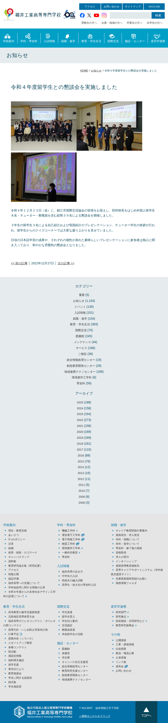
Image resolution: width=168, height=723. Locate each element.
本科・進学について (127, 543)
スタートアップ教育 (20, 642)
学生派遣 (67, 612)
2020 (80, 431)
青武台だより (16, 669)
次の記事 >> (66, 263)
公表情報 (121, 657)
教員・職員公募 (125, 653)
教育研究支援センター (75, 670)
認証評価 (13, 578)
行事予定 (13, 634)
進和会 (120, 666)
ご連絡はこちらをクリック (94, 716)
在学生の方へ (155, 22)
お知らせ (78, 300)
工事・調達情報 (125, 644)
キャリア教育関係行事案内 (131, 530)
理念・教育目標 (17, 530)
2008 (82, 502)
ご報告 (82, 354)
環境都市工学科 (82, 377)
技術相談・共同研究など (130, 621)
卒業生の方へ (134, 22)
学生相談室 (14, 686)
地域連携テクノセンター (80, 371)
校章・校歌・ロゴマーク (22, 552)
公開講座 (122, 640)
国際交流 (113, 38)
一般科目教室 (70, 552)
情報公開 (13, 574)
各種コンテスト (17, 647)
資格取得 (121, 552)
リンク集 (121, 662)
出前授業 (121, 648)
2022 (80, 420)
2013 (81, 473)
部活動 (12, 651)
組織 (11, 548)
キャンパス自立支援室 (75, 662)
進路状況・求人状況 (127, 535)
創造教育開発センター (81, 365)
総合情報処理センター (81, 360)
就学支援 (13, 664)
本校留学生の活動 (72, 634)
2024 (80, 408)
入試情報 (49, 38)
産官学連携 (158, 38)
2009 (82, 496)
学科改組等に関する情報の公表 (26, 587)
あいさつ (13, 535)
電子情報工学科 (71, 539)
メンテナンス (82, 342)
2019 (80, 437)
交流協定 (67, 625)
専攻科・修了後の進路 (129, 548)
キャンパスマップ (18, 556)
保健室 (66, 653)
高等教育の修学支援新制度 (24, 612)
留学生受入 (68, 616)
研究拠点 (121, 616)
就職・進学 (68, 38)
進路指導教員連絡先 (127, 565)
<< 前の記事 (19, 263)
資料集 (12, 561)
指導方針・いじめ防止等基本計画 (28, 629)
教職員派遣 (68, 629)
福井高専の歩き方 (72, 571)
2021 (80, 426)
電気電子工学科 (71, 535)
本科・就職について (127, 539)
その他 (115, 634)
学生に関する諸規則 (20, 677)
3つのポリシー (17, 539)
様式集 (12, 682)
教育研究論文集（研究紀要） (25, 565)
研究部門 (121, 612)
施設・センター (135, 38)
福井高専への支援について (24, 583)
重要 (82, 295)
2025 (80, 402)
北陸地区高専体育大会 (21, 616)
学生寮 (66, 657)
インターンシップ (126, 561)
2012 (81, 479)
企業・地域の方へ (112, 22)
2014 (81, 467)
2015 (81, 461)
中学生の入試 (70, 576)
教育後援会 (14, 673)
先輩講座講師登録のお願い (131, 578)
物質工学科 (68, 543)
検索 (158, 15)
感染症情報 (14, 655)
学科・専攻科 (28, 38)
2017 (80, 449)
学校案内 (8, 38)
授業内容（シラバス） (21, 638)
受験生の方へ (89, 22)
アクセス (90, 6)
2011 (82, 485)
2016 (81, 455)
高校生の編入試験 (72, 580)
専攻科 (81, 383)
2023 (80, 414)
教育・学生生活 (91, 38)
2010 (82, 490)
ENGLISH (154, 6)
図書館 (80, 336)
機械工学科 (68, 530)
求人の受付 (122, 556)
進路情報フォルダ (126, 583)
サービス (81, 348)
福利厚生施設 (16, 660)
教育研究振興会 (125, 625)
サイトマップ (133, 6)
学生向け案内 (70, 621)
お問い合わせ (111, 6)
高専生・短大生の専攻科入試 (79, 584)
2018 (80, 443)
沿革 (11, 543)
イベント (80, 306)
